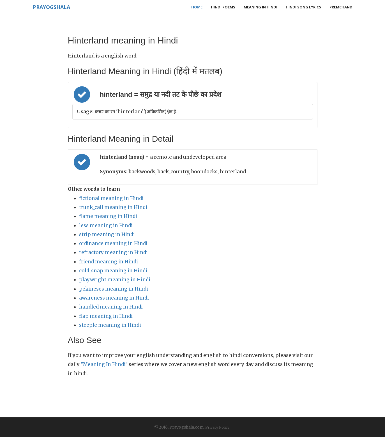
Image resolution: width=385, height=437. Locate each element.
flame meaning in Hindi (108, 216)
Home (196, 7)
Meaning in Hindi (260, 7)
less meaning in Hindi (106, 225)
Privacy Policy (217, 427)
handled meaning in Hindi (111, 307)
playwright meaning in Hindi (114, 280)
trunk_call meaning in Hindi (113, 207)
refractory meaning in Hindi (113, 252)
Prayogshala (51, 7)
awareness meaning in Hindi (114, 298)
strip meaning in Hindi (107, 234)
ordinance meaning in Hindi (113, 243)
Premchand (340, 7)
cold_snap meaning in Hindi (113, 271)
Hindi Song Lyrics (303, 7)
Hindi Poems (223, 7)
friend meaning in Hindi (108, 262)
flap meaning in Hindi (106, 316)
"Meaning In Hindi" (104, 364)
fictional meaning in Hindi (111, 198)
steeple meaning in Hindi (110, 325)
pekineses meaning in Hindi (113, 289)
